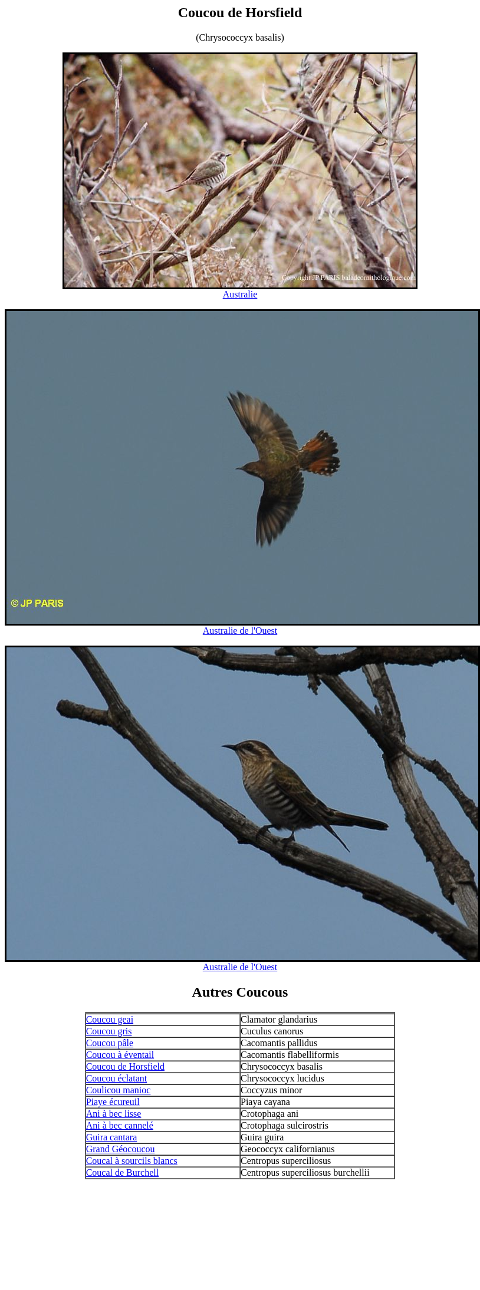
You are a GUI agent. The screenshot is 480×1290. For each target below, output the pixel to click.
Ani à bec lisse (114, 1114)
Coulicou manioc (118, 1090)
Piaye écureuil (113, 1102)
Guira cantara (111, 1137)
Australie (240, 294)
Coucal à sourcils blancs (131, 1161)
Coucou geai (109, 1019)
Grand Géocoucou (120, 1149)
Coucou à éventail (120, 1055)
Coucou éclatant (116, 1078)
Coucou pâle (109, 1043)
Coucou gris (109, 1031)
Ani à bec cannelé (119, 1125)
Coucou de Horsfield (125, 1066)
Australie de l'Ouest (240, 631)
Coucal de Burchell (122, 1172)
